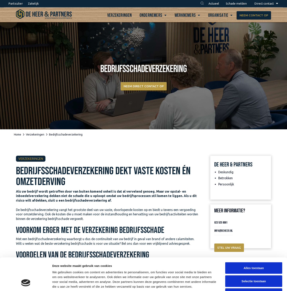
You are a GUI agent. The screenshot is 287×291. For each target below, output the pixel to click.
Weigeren (253, 264)
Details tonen (215, 283)
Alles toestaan (254, 238)
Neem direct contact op (144, 86)
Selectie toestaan (254, 251)
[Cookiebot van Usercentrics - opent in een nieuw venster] (25, 283)
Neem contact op (254, 15)
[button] (202, 3)
